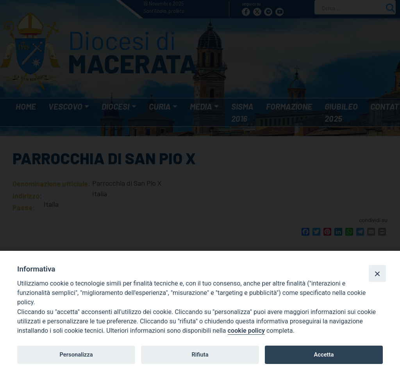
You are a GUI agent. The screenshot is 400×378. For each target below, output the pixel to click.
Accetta (324, 354)
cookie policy (246, 330)
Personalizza (76, 354)
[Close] (377, 273)
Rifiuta (199, 354)
